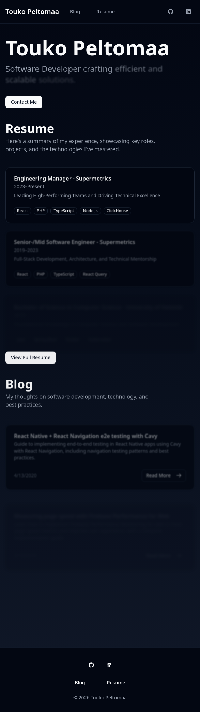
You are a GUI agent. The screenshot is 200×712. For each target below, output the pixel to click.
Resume (105, 11)
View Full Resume (30, 358)
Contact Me (24, 102)
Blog (75, 11)
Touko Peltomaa (32, 11)
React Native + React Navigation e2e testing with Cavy (85, 437)
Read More (164, 477)
